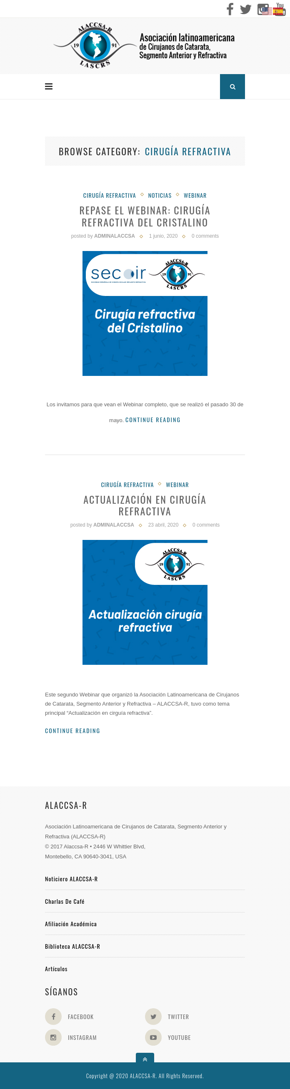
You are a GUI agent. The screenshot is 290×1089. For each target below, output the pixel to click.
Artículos (56, 968)
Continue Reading (153, 419)
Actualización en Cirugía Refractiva (145, 505)
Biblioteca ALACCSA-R (72, 946)
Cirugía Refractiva (109, 195)
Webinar (195, 195)
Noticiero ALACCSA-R (71, 878)
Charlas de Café (65, 901)
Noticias (160, 195)
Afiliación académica (71, 923)
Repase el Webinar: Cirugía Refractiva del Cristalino (144, 216)
